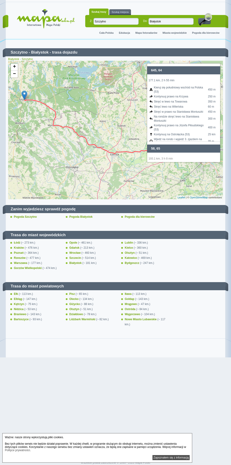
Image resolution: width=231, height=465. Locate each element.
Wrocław (75, 252)
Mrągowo (131, 304)
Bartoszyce (21, 319)
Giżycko (75, 304)
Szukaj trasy (98, 11)
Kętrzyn (19, 304)
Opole (73, 242)
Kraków (19, 247)
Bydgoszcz (132, 263)
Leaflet (181, 197)
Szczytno (19, 52)
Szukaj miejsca (120, 12)
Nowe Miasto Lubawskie (141, 319)
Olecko (74, 299)
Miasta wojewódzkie (175, 32)
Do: (145, 21)
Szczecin (75, 258)
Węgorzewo (133, 314)
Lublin (129, 242)
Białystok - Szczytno (20, 59)
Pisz (72, 294)
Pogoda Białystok (81, 216)
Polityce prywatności (17, 450)
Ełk (16, 294)
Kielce (129, 247)
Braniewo (20, 314)
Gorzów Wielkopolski (28, 268)
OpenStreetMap (199, 197)
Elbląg (18, 299)
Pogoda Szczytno (25, 216)
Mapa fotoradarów (146, 32)
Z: (91, 21)
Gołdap (130, 299)
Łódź (17, 242)
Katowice (131, 258)
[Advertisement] (115, 398)
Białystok (40, 52)
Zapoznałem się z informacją (171, 457)
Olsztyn (130, 252)
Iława (128, 294)
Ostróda (130, 309)
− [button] (14, 74)
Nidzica (19, 309)
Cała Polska (106, 32)
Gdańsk (74, 247)
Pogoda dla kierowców (205, 32)
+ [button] (14, 66)
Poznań (19, 252)
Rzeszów (20, 258)
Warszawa (21, 263)
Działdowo (76, 314)
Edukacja (124, 32)
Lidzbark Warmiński (82, 319)
